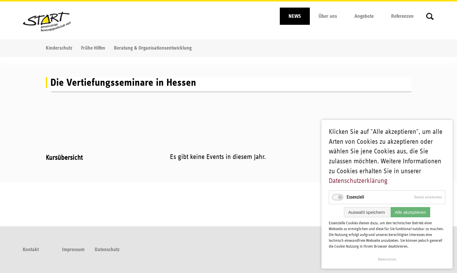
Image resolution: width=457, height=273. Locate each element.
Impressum (73, 249)
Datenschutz (107, 249)
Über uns (328, 16)
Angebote (364, 16)
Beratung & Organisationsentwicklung (153, 48)
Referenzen (402, 16)
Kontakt (31, 249)
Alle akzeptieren (410, 212)
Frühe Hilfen (93, 48)
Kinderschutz (59, 48)
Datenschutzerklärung (358, 180)
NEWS (295, 16)
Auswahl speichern (366, 212)
